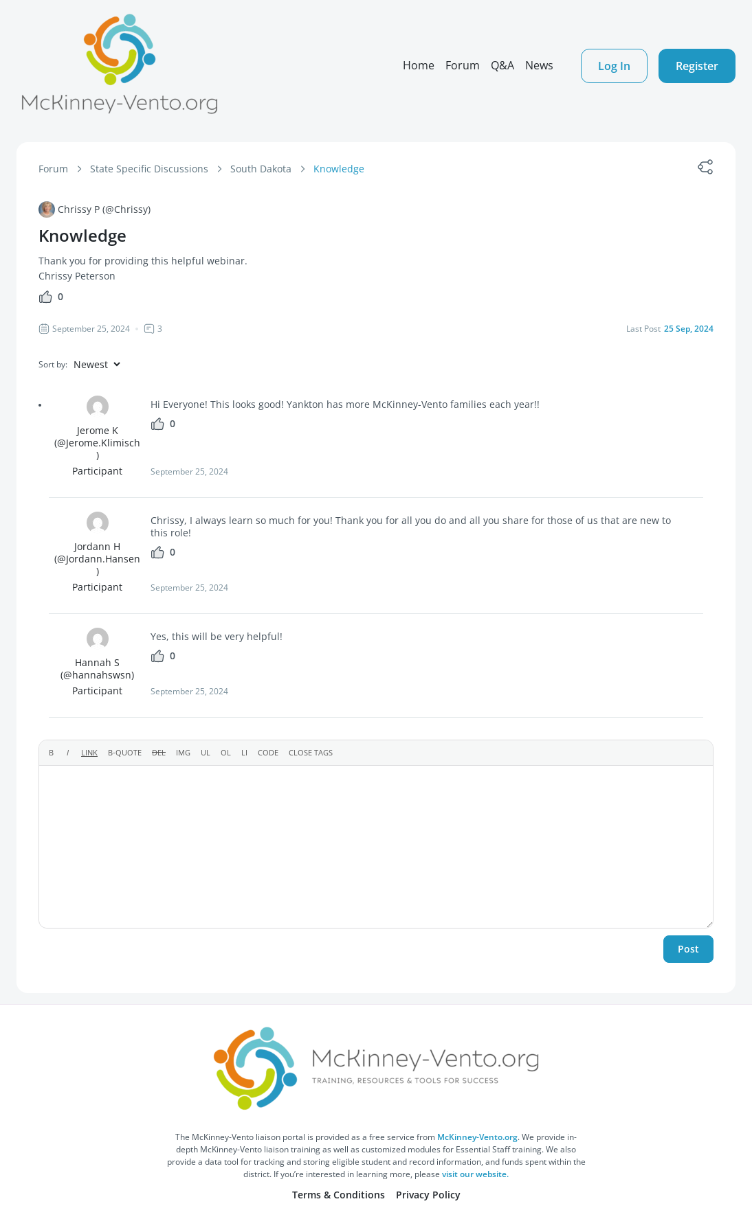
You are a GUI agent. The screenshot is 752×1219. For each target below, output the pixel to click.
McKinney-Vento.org (477, 1137)
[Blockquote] (124, 753)
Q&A (502, 65)
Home (418, 65)
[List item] (244, 753)
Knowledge (338, 168)
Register (697, 65)
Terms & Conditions (338, 1194)
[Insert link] (89, 753)
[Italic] (67, 753)
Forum (462, 65)
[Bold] (51, 753)
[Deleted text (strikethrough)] (158, 753)
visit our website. (475, 1174)
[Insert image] (183, 753)
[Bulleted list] (205, 753)
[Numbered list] (225, 753)
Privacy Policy (428, 1194)
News (539, 65)
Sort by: (52, 364)
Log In (614, 65)
